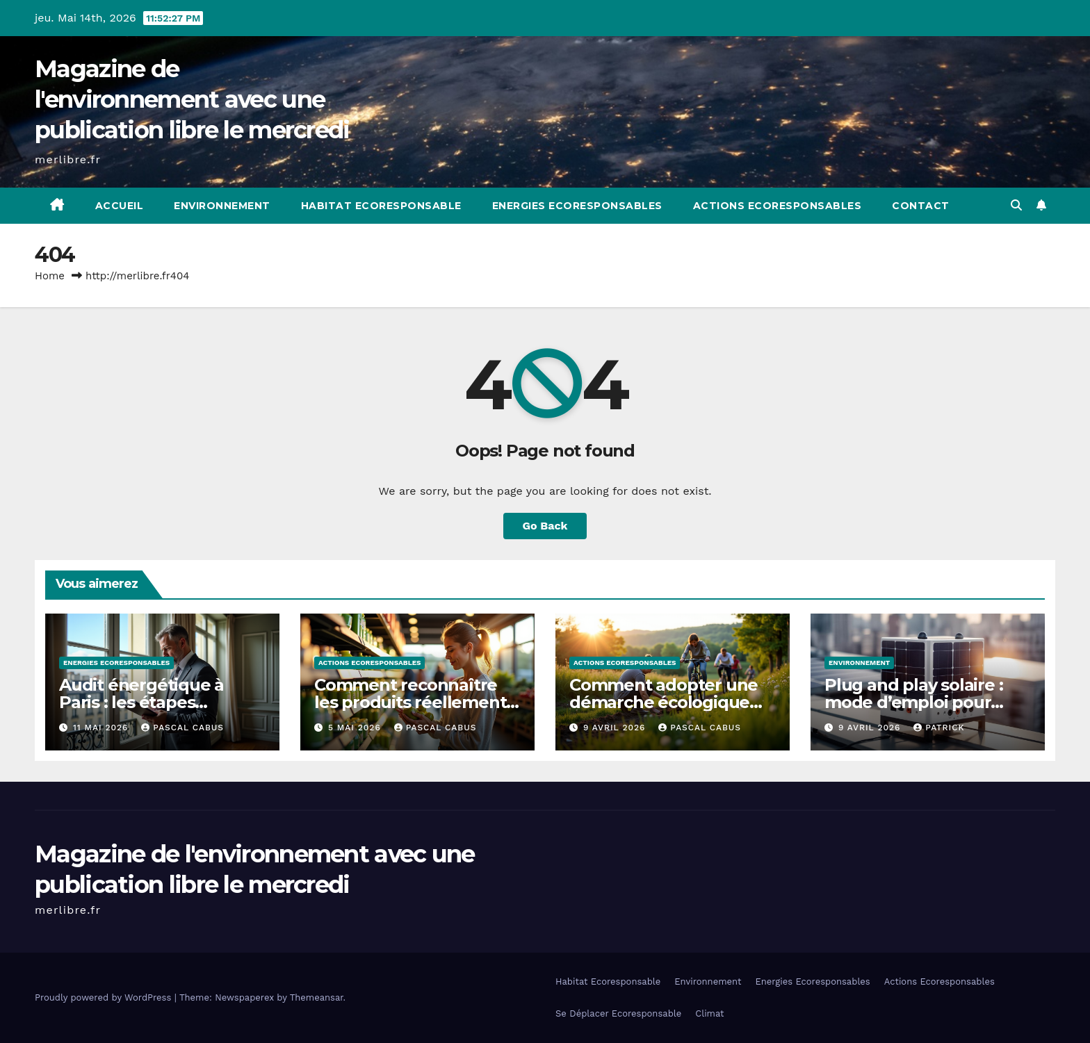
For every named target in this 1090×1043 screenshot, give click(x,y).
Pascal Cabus (182, 727)
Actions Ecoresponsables (777, 205)
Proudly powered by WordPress (104, 997)
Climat (709, 1013)
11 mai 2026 (102, 727)
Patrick (938, 727)
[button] (1016, 205)
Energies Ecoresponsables (577, 205)
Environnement (222, 205)
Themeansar (316, 997)
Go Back (545, 525)
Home (50, 276)
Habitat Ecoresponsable (381, 205)
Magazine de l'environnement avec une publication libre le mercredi (192, 99)
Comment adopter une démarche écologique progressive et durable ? (668, 702)
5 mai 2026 (356, 727)
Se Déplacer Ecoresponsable (618, 1013)
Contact (921, 205)
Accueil (119, 205)
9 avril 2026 (616, 727)
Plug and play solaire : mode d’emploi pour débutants (913, 702)
